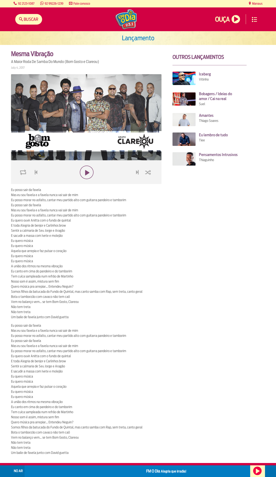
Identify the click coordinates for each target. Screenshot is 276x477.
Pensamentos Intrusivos (218, 154)
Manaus (256, 3)
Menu (254, 19)
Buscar (30, 19)
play (86, 182)
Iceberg (205, 74)
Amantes (206, 115)
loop (24, 182)
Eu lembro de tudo (213, 135)
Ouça (222, 19)
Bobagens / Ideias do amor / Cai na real (215, 96)
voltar (35, 182)
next (138, 182)
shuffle (148, 182)
